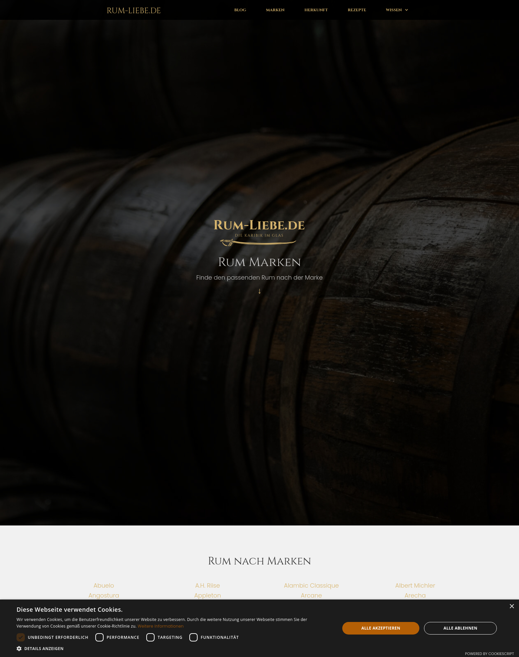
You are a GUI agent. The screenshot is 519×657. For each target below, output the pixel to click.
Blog (240, 10)
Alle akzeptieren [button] (381, 628)
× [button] (511, 606)
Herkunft (316, 10)
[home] (132, 10)
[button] (397, 10)
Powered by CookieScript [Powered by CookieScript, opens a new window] (489, 653)
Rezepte (357, 10)
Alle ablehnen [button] (460, 628)
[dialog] (259, 628)
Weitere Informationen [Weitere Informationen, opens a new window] (161, 626)
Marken (275, 10)
